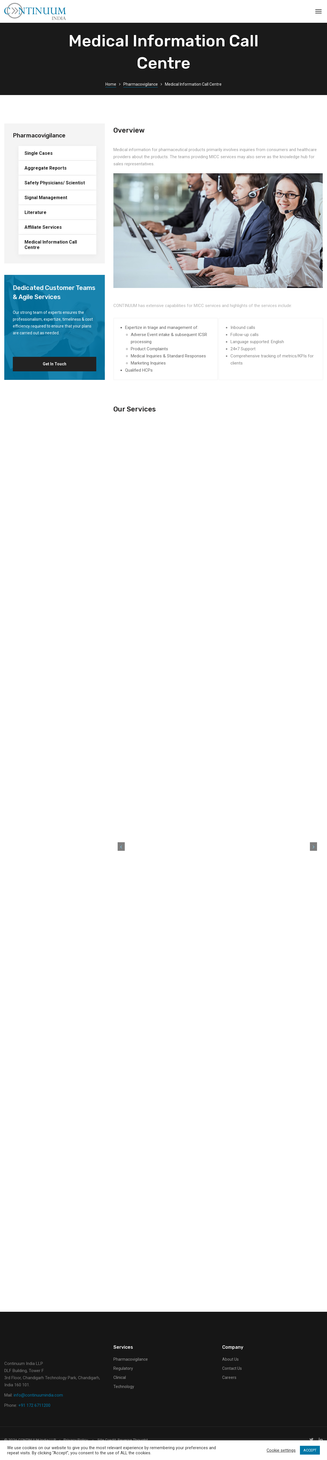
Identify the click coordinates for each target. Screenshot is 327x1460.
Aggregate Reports (45, 168)
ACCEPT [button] (309, 1450)
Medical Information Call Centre (50, 244)
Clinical (119, 1385)
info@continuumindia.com (38, 1402)
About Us (230, 1366)
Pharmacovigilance (140, 84)
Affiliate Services (43, 227)
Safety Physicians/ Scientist (54, 183)
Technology (123, 1394)
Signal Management (45, 197)
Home (110, 84)
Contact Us (232, 1375)
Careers (229, 1385)
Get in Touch (54, 364)
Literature (35, 212)
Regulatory (123, 1375)
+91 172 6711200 (34, 1412)
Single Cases (38, 153)
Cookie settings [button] (281, 1450)
